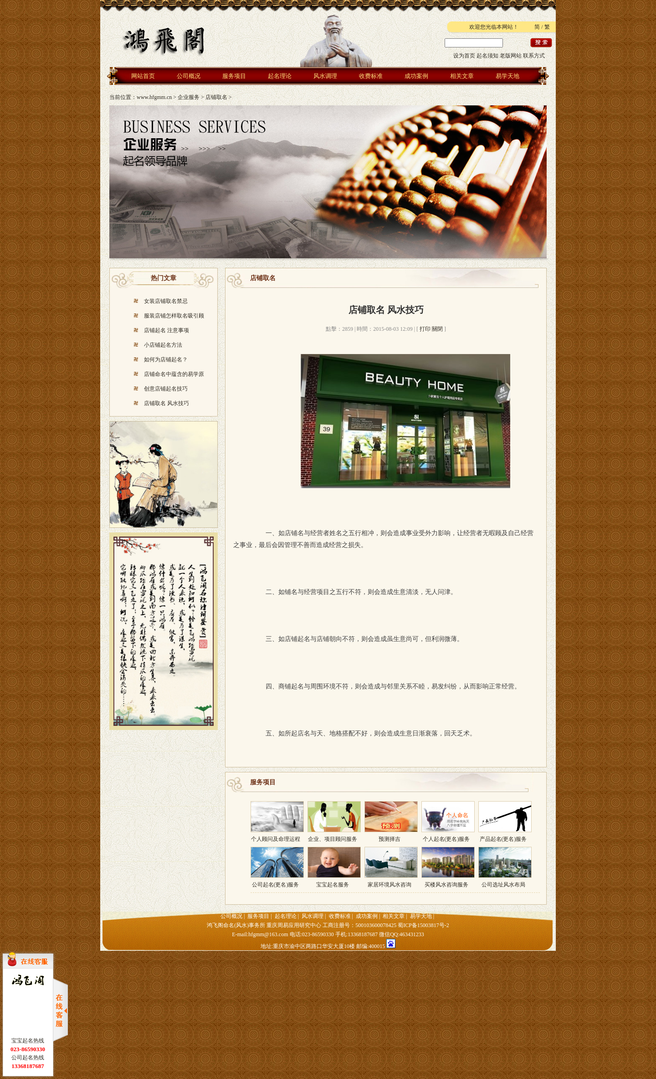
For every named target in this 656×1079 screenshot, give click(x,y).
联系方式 (534, 55)
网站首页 (143, 76)
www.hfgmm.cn (154, 97)
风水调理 (325, 76)
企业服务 (189, 97)
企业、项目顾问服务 (334, 821)
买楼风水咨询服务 (448, 867)
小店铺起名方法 (163, 345)
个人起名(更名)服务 (448, 821)
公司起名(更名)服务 (277, 867)
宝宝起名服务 (334, 867)
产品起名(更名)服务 (505, 821)
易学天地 (507, 76)
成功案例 (416, 76)
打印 (425, 329)
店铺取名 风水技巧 (166, 403)
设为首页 (464, 55)
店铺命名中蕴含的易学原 (174, 374)
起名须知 (487, 55)
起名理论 (280, 76)
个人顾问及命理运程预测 (277, 824)
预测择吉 (391, 821)
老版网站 (511, 55)
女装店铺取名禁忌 (166, 301)
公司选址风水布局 (505, 867)
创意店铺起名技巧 (166, 389)
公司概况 (188, 76)
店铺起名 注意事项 (166, 330)
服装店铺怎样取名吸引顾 (174, 316)
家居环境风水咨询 (391, 867)
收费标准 (371, 76)
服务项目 (234, 76)
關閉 (437, 329)
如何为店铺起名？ (166, 359)
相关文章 (462, 76)
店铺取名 (216, 97)
